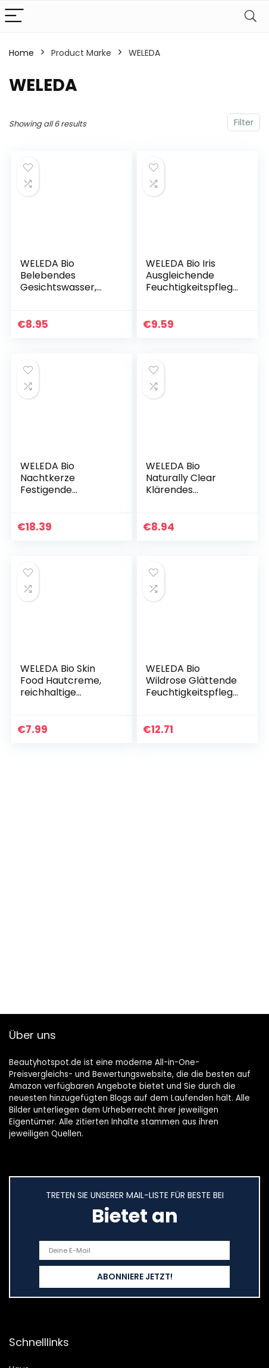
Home (21, 53)
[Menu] (14, 16)
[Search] (250, 16)
